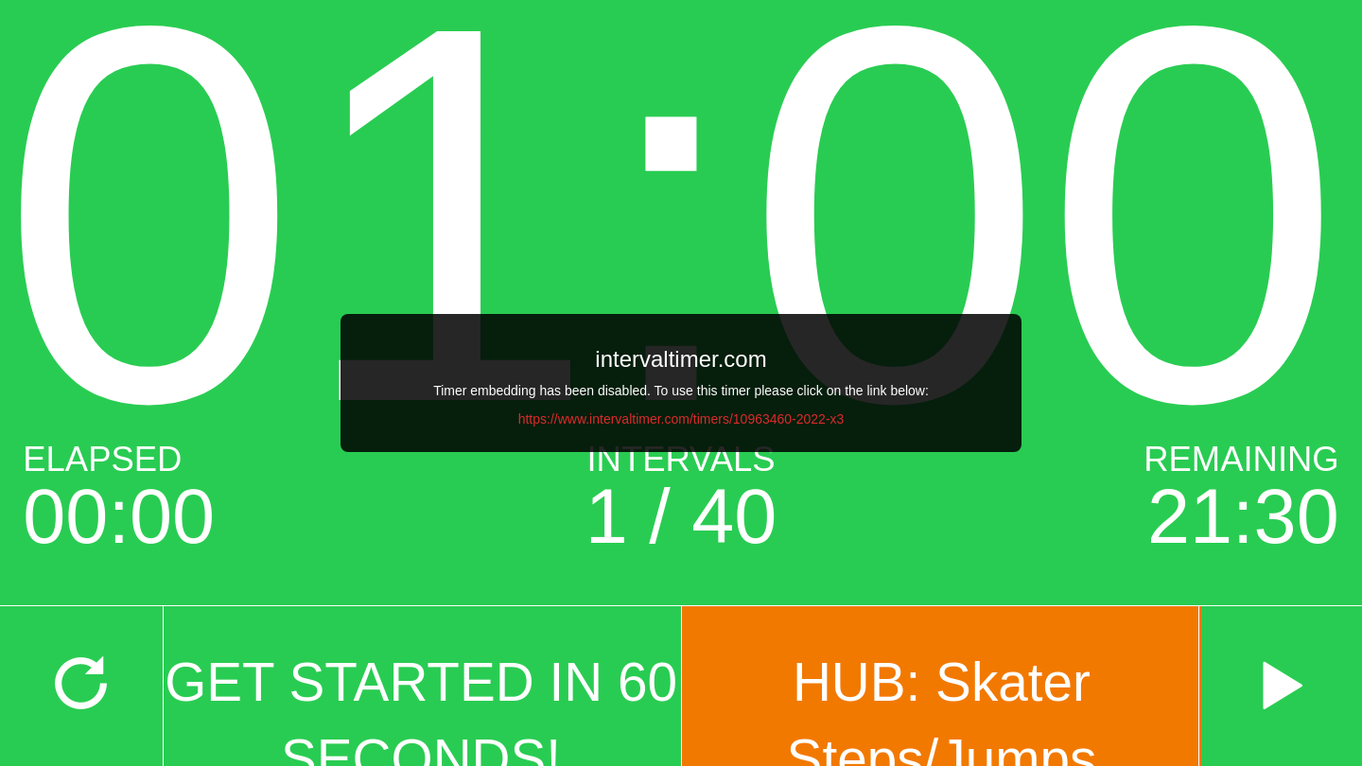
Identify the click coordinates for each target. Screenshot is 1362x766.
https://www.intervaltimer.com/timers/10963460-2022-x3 (681, 419)
